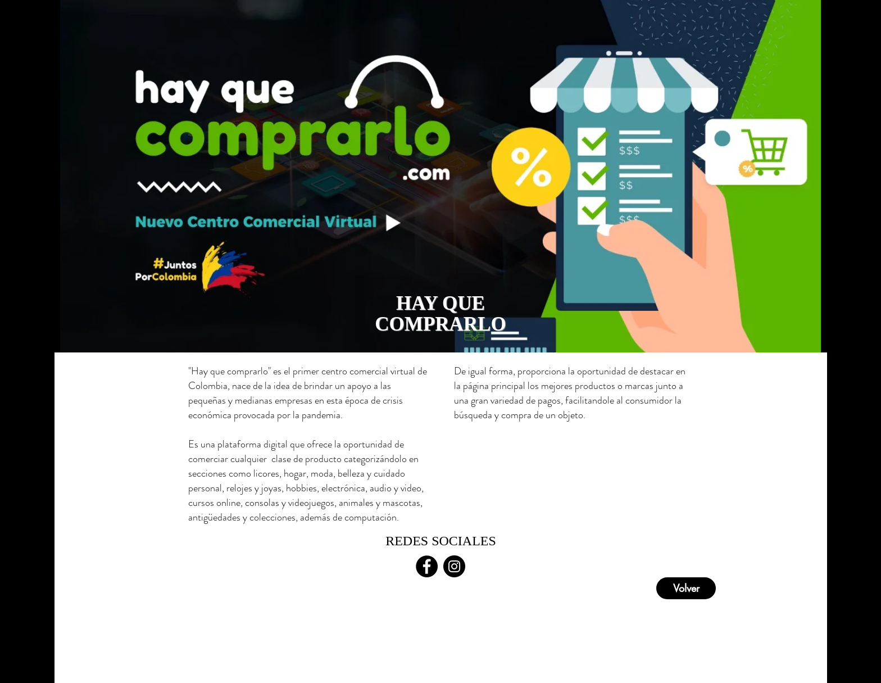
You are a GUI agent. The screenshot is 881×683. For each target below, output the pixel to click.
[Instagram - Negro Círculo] (454, 566)
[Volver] (686, 588)
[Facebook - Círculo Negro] (427, 566)
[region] (440, 176)
